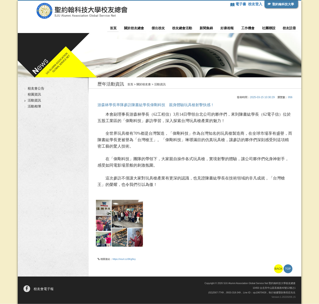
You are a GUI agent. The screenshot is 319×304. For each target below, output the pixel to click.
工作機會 (250, 28)
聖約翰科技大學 (283, 4)
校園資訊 (34, 94)
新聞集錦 (210, 28)
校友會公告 (36, 88)
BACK (278, 269)
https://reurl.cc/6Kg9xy (124, 259)
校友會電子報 (44, 289)
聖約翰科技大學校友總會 (72, 11)
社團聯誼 (269, 28)
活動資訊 (34, 100)
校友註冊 (289, 28)
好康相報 (230, 28)
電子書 (241, 4)
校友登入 (255, 4)
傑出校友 (164, 28)
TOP (288, 269)
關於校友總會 (142, 28)
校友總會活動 (188, 28)
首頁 (122, 28)
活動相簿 (34, 106)
